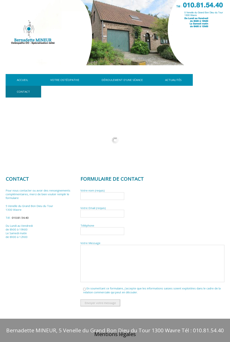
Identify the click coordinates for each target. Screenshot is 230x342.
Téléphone (152, 230)
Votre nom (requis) (152, 195)
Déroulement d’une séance (122, 80)
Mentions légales (115, 334)
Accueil (22, 80)
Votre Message (152, 261)
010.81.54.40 (20, 217)
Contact (23, 91)
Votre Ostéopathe (64, 80)
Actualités (173, 80)
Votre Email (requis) (152, 212)
